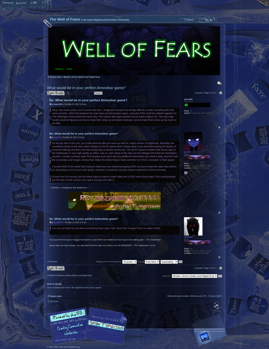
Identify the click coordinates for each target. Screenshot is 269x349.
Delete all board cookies (178, 296)
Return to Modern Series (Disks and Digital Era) (70, 275)
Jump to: (166, 276)
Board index (134, 50)
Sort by (148, 261)
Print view (219, 83)
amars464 (58, 104)
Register (59, 69)
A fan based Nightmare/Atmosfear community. (105, 328)
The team (54, 301)
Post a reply (56, 93)
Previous (53, 261)
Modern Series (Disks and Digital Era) (82, 77)
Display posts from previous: (116, 261)
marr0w (57, 137)
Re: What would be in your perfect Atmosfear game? (88, 100)
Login (69, 69)
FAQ (34, 3)
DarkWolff (58, 222)
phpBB (88, 326)
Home (8, 3)
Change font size (21, 3)
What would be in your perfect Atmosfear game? (86, 88)
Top (219, 127)
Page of (209, 93)
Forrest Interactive (211, 338)
